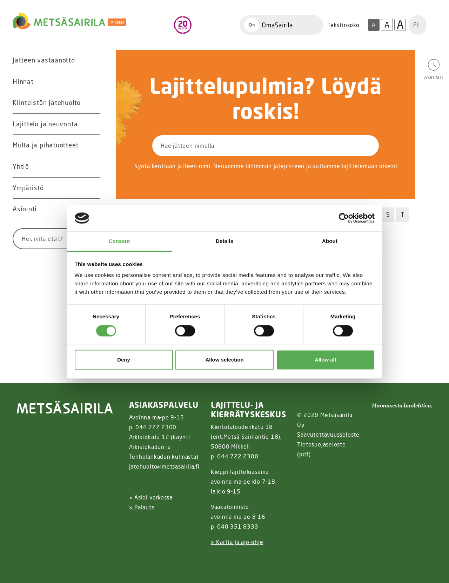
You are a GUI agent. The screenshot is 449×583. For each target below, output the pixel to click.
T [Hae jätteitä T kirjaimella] (403, 214)
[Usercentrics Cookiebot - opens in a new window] (344, 218)
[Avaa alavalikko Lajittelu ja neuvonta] (93, 124)
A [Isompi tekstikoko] (386, 25)
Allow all (325, 360)
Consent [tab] (119, 241)
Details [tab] (224, 241)
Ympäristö (28, 188)
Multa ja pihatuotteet (45, 145)
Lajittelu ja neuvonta (45, 124)
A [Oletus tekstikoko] (373, 25)
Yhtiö (21, 166)
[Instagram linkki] (132, 559)
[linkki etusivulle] (65, 407)
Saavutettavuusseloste (328, 434)
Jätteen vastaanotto (44, 60)
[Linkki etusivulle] (69, 21)
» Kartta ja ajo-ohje (237, 542)
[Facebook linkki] (126, 559)
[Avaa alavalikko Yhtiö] (93, 166)
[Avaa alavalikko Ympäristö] (93, 188)
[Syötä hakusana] (43, 239)
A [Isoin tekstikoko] (400, 25)
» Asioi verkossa (151, 497)
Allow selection (224, 360)
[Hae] (345, 145)
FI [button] (416, 25)
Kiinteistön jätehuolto (47, 102)
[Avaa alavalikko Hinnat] (93, 81)
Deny (123, 360)
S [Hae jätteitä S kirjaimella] (388, 214)
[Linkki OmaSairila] (281, 25)
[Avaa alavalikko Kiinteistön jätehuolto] (93, 102)
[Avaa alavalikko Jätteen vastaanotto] (93, 60)
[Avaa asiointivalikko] (433, 69)
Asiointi (25, 209)
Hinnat (23, 81)
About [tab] (329, 241)
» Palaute (142, 507)
